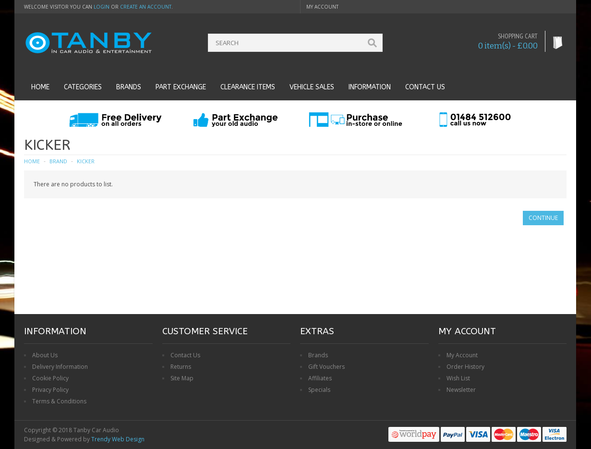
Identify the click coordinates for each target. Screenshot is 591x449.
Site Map (181, 378)
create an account (145, 6)
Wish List (458, 378)
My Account (462, 355)
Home (40, 87)
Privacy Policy (50, 390)
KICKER (86, 161)
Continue (543, 218)
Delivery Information (60, 367)
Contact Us (185, 355)
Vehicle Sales (311, 87)
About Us (45, 355)
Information (370, 87)
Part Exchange (181, 87)
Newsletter (461, 390)
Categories (83, 87)
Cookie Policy (50, 378)
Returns (180, 367)
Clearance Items (247, 87)
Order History (465, 367)
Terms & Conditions (59, 401)
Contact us (425, 87)
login (101, 6)
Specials (319, 390)
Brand (58, 161)
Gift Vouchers (326, 367)
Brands (128, 87)
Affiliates (320, 378)
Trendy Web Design (118, 439)
